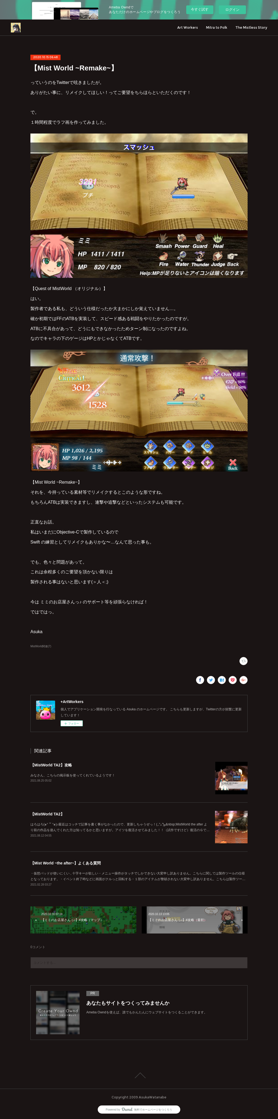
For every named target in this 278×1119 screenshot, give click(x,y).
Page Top (139, 1075)
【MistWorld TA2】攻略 (51, 765)
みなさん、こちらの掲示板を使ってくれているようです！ (72, 775)
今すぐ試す (199, 9)
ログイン (232, 10)
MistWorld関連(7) (40, 646)
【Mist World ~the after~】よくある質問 (65, 863)
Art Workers (187, 27)
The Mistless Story (251, 27)
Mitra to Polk (216, 27)
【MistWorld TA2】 (47, 814)
